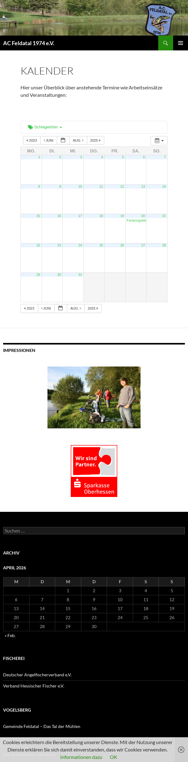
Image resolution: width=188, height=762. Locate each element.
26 (122, 245)
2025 (96, 140)
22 (38, 245)
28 (164, 245)
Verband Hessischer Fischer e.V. (33, 685)
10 (80, 186)
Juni (49, 140)
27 (143, 245)
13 (143, 186)
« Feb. (10, 635)
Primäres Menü (180, 43)
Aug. (78, 140)
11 (101, 186)
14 (164, 186)
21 (164, 216)
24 (80, 245)
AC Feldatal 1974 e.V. (28, 43)
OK (113, 757)
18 (101, 216)
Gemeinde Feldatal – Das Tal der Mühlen (41, 726)
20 (143, 216)
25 (101, 245)
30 (59, 274)
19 (122, 216)
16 (59, 216)
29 (38, 274)
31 (80, 274)
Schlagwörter (45, 127)
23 (59, 245)
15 (38, 216)
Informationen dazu (81, 757)
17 (80, 216)
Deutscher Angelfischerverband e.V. (37, 674)
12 (122, 186)
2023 (32, 140)
